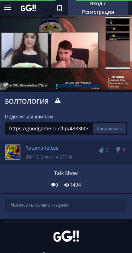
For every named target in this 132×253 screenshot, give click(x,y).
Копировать (109, 128)
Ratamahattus (41, 147)
